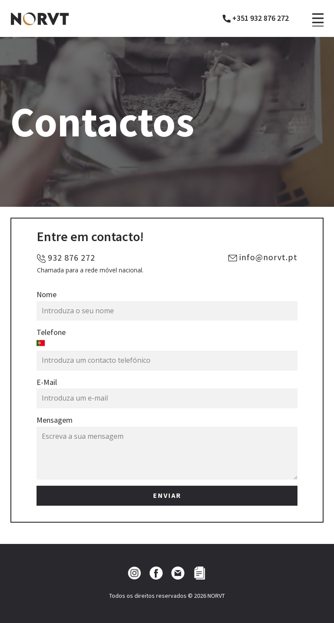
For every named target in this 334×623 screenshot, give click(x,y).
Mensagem (55, 420)
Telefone (51, 332)
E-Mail (47, 382)
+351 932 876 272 (256, 18)
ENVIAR (167, 495)
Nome (47, 294)
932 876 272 (66, 258)
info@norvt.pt (262, 257)
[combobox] (167, 345)
